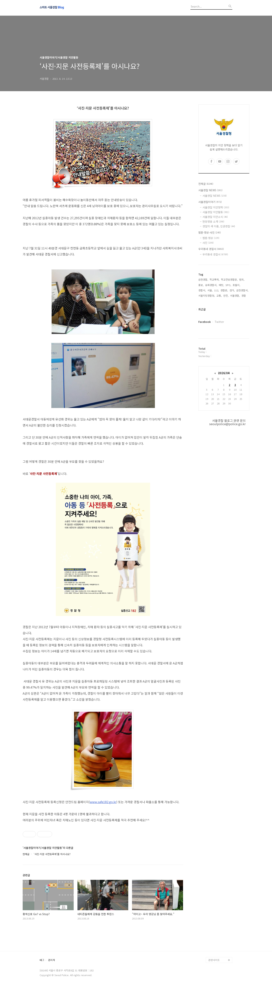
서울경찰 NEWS (210, 190)
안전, (226, 295)
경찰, (244, 295)
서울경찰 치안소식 (215, 217)
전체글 (205, 184)
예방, (221, 285)
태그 (42, 960)
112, (216, 290)
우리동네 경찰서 (211, 249)
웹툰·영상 (210, 238)
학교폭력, (214, 279)
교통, (219, 295)
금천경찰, (203, 279)
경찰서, (202, 290)
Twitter (219, 322)
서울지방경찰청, (206, 295)
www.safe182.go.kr (103, 802)
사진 (208, 242)
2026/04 (224, 373)
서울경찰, (235, 295)
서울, (210, 290)
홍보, (201, 285)
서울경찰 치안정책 (215, 207)
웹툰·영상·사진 (209, 232)
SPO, (228, 285)
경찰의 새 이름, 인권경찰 (218, 226)
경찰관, (224, 290)
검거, (232, 290)
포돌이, (236, 285)
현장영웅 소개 (213, 221)
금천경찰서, (242, 290)
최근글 (202, 309)
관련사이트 (214, 960)
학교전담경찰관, (229, 279)
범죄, (241, 279)
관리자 (51, 960)
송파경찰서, (211, 285)
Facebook (204, 322)
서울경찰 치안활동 (215, 212)
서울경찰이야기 (210, 202)
